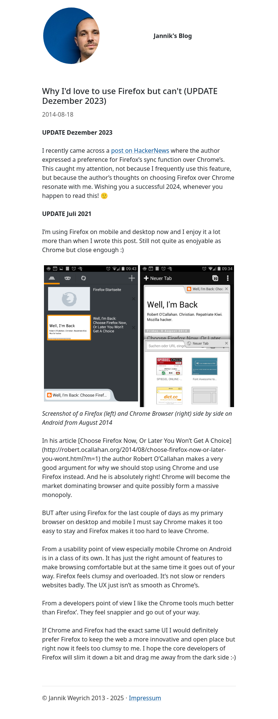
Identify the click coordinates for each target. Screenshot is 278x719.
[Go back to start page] (71, 36)
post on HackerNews (140, 150)
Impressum (145, 698)
